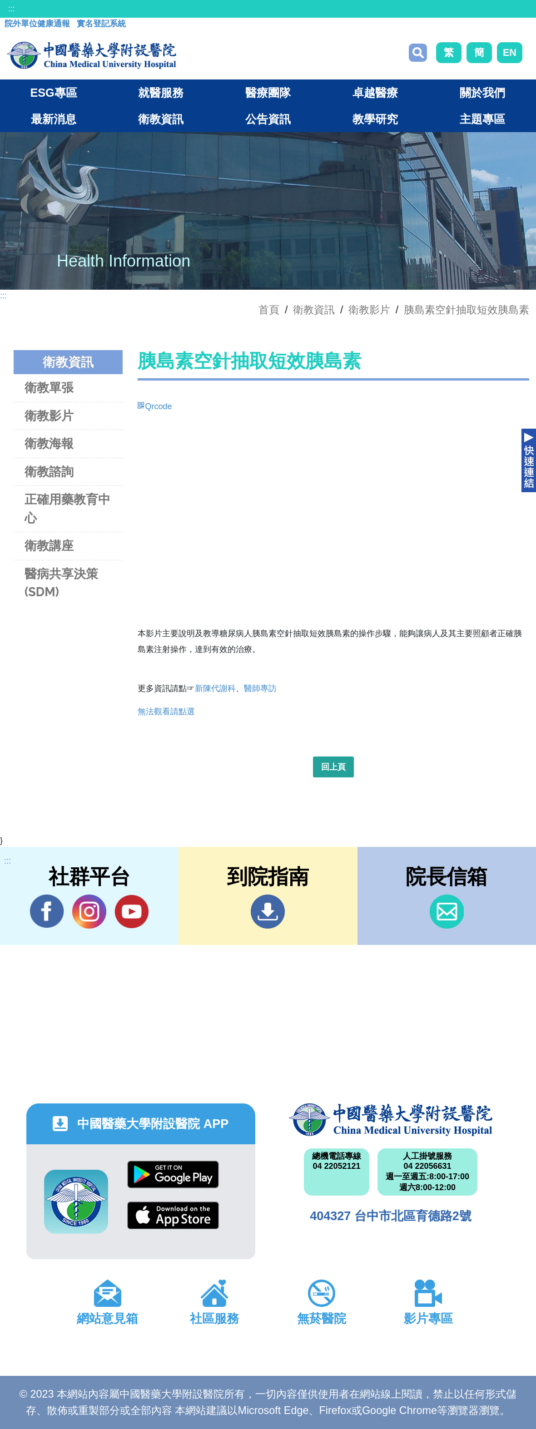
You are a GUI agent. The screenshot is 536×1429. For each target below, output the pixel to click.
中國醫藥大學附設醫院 (390, 1119)
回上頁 (333, 766)
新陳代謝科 (215, 688)
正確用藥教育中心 (67, 508)
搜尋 (418, 53)
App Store (173, 1215)
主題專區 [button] (482, 119)
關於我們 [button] (482, 92)
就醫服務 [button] (161, 92)
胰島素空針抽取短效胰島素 (466, 310)
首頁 (268, 310)
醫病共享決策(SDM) (61, 583)
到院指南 (268, 912)
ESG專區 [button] (53, 92)
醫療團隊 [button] (268, 92)
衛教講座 (49, 546)
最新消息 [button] (53, 119)
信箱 (447, 912)
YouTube (131, 911)
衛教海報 (49, 443)
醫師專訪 (260, 688)
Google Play (173, 1174)
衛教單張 (49, 388)
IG (89, 912)
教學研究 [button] (375, 119)
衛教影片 (369, 310)
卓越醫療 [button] (375, 92)
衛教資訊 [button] (161, 119)
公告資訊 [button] (268, 119)
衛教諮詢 (49, 472)
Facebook (47, 911)
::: (11, 8)
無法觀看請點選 (166, 711)
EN (509, 52)
